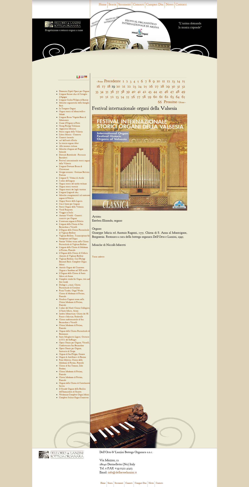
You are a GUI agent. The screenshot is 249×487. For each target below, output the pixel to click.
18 (108, 86)
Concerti (138, 4)
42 (144, 91)
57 (138, 96)
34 (101, 91)
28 (162, 86)
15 (183, 81)
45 (160, 91)
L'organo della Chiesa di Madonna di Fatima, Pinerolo (73, 248)
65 (183, 96)
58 (144, 96)
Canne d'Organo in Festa (69, 123)
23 (134, 86)
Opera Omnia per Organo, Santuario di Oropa (70, 350)
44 (155, 91)
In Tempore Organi (67, 108)
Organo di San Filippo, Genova (72, 354)
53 (117, 96)
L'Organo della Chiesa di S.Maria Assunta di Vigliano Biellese (73, 254)
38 (122, 91)
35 (107, 91)
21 (123, 86)
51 (106, 96)
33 (97, 91)
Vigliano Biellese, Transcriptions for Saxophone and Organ (74, 237)
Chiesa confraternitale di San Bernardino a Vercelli (71, 321)
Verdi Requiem (66, 209)
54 (122, 96)
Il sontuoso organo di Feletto (71, 221)
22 (129, 86)
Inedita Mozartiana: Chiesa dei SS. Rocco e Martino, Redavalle (74, 315)
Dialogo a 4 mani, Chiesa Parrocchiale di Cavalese (69, 286)
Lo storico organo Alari (69, 143)
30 (173, 86)
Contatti (181, 4)
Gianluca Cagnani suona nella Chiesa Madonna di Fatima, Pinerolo (71, 302)
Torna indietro (98, 256)
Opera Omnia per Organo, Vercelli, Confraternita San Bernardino (74, 344)
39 (128, 91)
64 (177, 96)
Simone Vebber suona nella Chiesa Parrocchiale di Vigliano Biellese (74, 243)
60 (155, 96)
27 (156, 86)
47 (172, 91)
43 (149, 91)
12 (168, 81)
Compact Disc (155, 4)
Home (102, 4)
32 (183, 86)
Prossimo (170, 101)
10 (158, 81)
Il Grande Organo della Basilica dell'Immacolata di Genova (72, 390)
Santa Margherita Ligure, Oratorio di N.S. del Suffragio (74, 338)
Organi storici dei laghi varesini (72, 189)
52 (112, 96)
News (170, 4)
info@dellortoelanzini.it (122, 472)
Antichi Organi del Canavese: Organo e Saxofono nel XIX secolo (73, 269)
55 (127, 96)
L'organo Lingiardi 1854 (68, 192)
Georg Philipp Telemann (69, 125)
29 (168, 86)
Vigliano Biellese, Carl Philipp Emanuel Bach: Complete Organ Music (72, 261)
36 (112, 91)
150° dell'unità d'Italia (68, 140)
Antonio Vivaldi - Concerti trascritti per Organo (70, 217)
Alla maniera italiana (68, 146)
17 (103, 86)
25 (145, 86)
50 (101, 96)
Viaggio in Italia (66, 212)
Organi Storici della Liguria (70, 201)
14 (178, 81)
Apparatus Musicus (67, 128)
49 (183, 91)
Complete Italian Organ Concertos (74, 397)
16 (98, 86)
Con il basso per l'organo (69, 203)
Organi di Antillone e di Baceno (72, 357)
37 (117, 91)
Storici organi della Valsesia (71, 131)
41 (139, 91)
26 (151, 86)
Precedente (112, 81)
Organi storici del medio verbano (73, 183)
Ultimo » (182, 102)
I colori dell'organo (67, 180)
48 (177, 91)
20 (118, 86)
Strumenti (124, 4)
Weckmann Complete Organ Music (74, 394)
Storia (112, 4)
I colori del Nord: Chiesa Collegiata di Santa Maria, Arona (74, 309)
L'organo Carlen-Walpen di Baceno (73, 99)
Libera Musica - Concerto (70, 134)
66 (160, 101)
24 (140, 86)
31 (178, 86)
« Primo (99, 81)
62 (166, 96)
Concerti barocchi (66, 137)
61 (161, 96)
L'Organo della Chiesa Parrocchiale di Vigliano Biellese (74, 231)
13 (173, 81)
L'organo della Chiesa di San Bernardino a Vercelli (71, 225)
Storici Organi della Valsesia (71, 206)
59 (149, 96)
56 (133, 96)
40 (133, 91)
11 (163, 81)
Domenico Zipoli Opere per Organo (74, 91)
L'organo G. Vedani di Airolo (71, 177)
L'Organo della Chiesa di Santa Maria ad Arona (72, 274)
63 (172, 96)
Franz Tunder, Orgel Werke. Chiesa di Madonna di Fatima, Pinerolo (72, 293)
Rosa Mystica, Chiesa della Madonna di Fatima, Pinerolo (71, 361)
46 (166, 91)
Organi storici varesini (68, 186)
